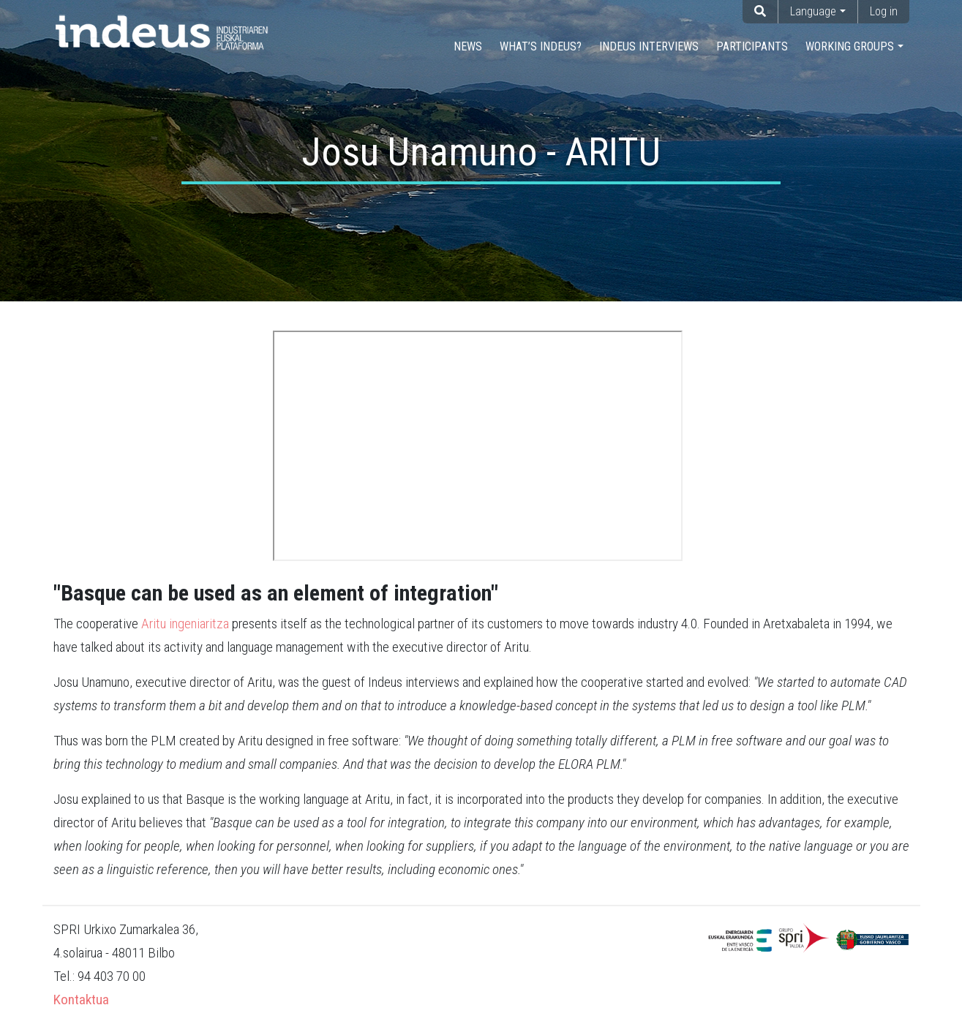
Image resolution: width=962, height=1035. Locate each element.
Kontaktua (81, 999)
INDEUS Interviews (649, 46)
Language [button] (813, 11)
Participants (752, 46)
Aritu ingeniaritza (185, 623)
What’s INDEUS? (541, 46)
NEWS (468, 46)
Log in (884, 11)
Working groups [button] (849, 46)
